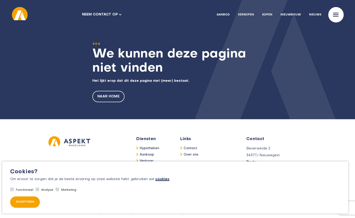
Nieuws (315, 14)
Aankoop (147, 154)
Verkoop (146, 161)
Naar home (108, 96)
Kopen (267, 14)
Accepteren (25, 202)
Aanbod (223, 14)
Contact (190, 148)
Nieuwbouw (291, 14)
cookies (162, 179)
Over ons (191, 154)
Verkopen (246, 14)
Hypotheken (149, 148)
